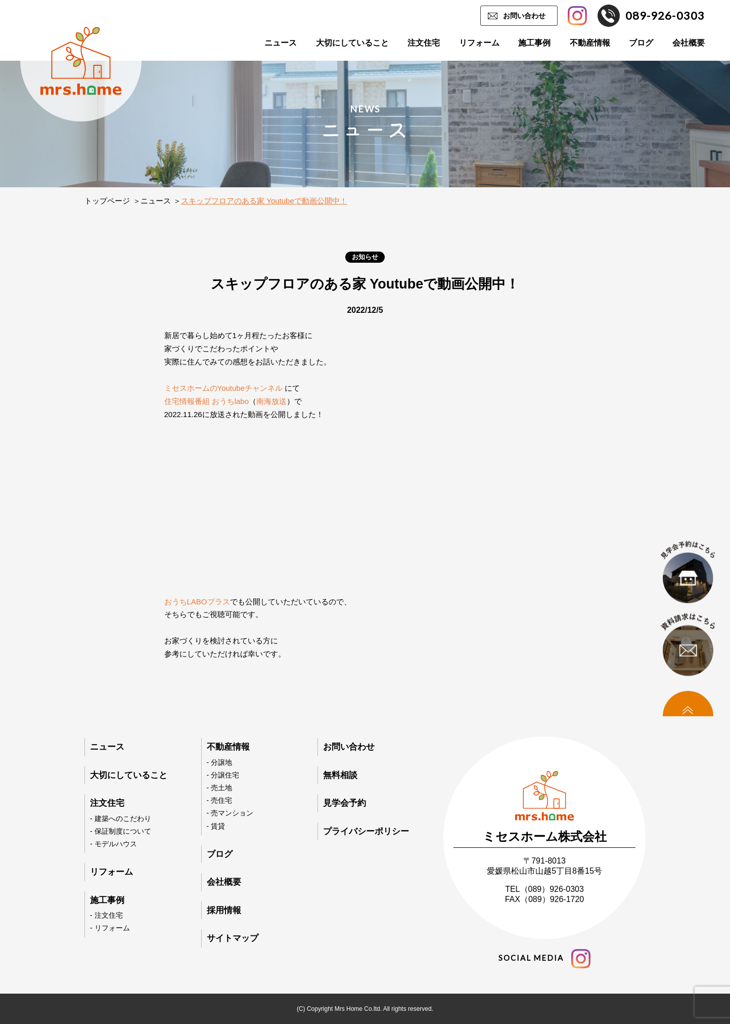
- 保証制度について (120, 831)
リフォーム (479, 42)
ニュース (280, 42)
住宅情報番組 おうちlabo (206, 401)
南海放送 (271, 401)
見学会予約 (344, 803)
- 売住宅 (220, 800)
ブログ (641, 42)
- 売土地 (220, 788)
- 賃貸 (216, 826)
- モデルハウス (113, 844)
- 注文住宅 (106, 915)
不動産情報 (590, 42)
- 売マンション (230, 813)
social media (544, 958)
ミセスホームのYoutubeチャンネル (223, 388)
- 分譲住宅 (223, 775)
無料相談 (340, 775)
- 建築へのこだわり (120, 818)
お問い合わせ (524, 16)
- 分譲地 (220, 762)
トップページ (107, 200)
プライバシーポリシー (366, 831)
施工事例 (534, 42)
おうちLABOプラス (197, 601)
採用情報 (224, 910)
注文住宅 (423, 42)
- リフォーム (110, 928)
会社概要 (688, 42)
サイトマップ (232, 938)
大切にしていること (352, 42)
